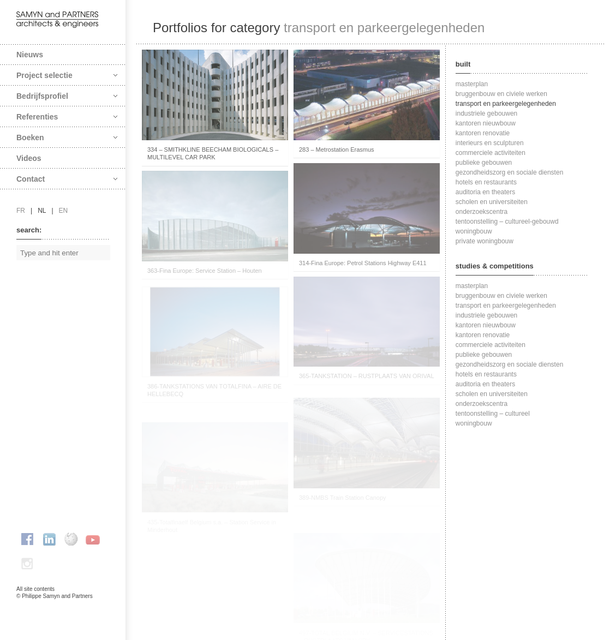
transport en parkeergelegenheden (506, 103)
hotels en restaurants (486, 182)
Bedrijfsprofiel (66, 96)
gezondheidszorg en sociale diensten (509, 172)
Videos (28, 158)
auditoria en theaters (485, 192)
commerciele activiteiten (490, 153)
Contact (66, 179)
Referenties (66, 116)
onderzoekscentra (481, 212)
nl (42, 210)
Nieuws (29, 54)
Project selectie (66, 75)
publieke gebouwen (484, 162)
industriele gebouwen (486, 113)
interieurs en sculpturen (490, 143)
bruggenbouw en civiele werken (501, 94)
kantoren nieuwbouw (486, 123)
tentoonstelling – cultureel (493, 413)
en (63, 210)
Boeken (66, 137)
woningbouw (474, 231)
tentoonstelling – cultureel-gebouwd (507, 221)
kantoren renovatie (483, 133)
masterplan (472, 84)
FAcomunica (63, 607)
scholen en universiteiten (492, 202)
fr (20, 210)
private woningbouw (484, 241)
